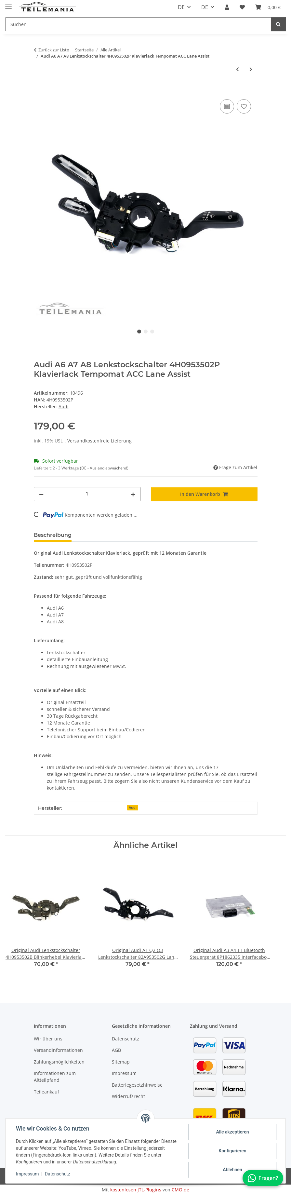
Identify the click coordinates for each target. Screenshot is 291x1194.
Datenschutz (57, 1173)
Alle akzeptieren (232, 1131)
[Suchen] (278, 24)
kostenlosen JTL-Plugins (135, 1190)
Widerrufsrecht (128, 1096)
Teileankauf (46, 1092)
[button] (226, 7)
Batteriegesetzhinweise (137, 1085)
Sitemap (121, 1062)
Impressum (27, 1173)
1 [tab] (139, 331)
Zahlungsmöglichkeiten (59, 1062)
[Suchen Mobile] (138, 24)
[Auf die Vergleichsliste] (227, 106)
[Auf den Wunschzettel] (244, 106)
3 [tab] (152, 331)
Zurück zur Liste (53, 50)
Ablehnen (232, 1169)
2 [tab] (146, 331)
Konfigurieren (232, 1150)
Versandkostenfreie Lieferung (99, 441)
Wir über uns (48, 1039)
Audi (133, 807)
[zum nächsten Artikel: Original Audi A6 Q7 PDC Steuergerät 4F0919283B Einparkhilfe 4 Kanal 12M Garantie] (251, 69)
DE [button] (181, 7)
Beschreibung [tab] (53, 535)
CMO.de (180, 1190)
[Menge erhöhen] (133, 494)
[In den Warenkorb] (39, 90)
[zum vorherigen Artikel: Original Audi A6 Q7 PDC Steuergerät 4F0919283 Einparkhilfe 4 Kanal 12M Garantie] (237, 69)
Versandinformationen (58, 1050)
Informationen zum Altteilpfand (55, 1076)
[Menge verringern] (41, 494)
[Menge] (87, 494)
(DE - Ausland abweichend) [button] (104, 468)
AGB (116, 1050)
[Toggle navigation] (8, 4)
